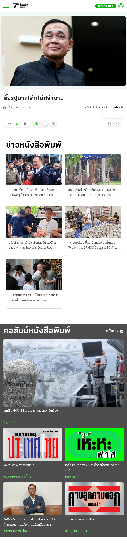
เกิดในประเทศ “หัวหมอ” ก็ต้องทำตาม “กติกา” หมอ (92, 468)
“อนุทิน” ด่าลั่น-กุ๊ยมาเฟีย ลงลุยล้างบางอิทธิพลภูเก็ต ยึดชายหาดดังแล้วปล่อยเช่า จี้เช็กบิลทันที (34, 193)
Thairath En (105, 6)
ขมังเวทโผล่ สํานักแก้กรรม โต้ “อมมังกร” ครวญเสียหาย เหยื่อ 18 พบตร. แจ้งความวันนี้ (93, 193)
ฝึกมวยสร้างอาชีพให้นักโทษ (19, 465)
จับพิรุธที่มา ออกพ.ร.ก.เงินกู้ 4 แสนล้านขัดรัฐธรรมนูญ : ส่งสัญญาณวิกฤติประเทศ (29, 522)
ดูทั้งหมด (115, 331)
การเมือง (105, 107)
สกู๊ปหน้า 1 (10, 422)
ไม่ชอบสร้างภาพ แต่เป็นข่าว (81, 519)
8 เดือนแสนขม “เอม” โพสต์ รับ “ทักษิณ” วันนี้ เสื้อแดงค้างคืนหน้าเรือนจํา (33, 298)
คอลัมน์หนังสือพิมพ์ (36, 331)
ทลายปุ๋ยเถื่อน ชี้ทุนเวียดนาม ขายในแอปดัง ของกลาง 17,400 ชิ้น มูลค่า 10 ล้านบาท (92, 245)
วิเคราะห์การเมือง (15, 531)
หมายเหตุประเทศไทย (17, 476)
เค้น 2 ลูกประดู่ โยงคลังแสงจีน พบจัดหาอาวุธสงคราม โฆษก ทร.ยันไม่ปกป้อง (33, 245)
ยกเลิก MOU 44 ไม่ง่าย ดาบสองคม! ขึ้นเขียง (30, 411)
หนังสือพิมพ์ (91, 107)
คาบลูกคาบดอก (76, 531)
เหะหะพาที (72, 477)
